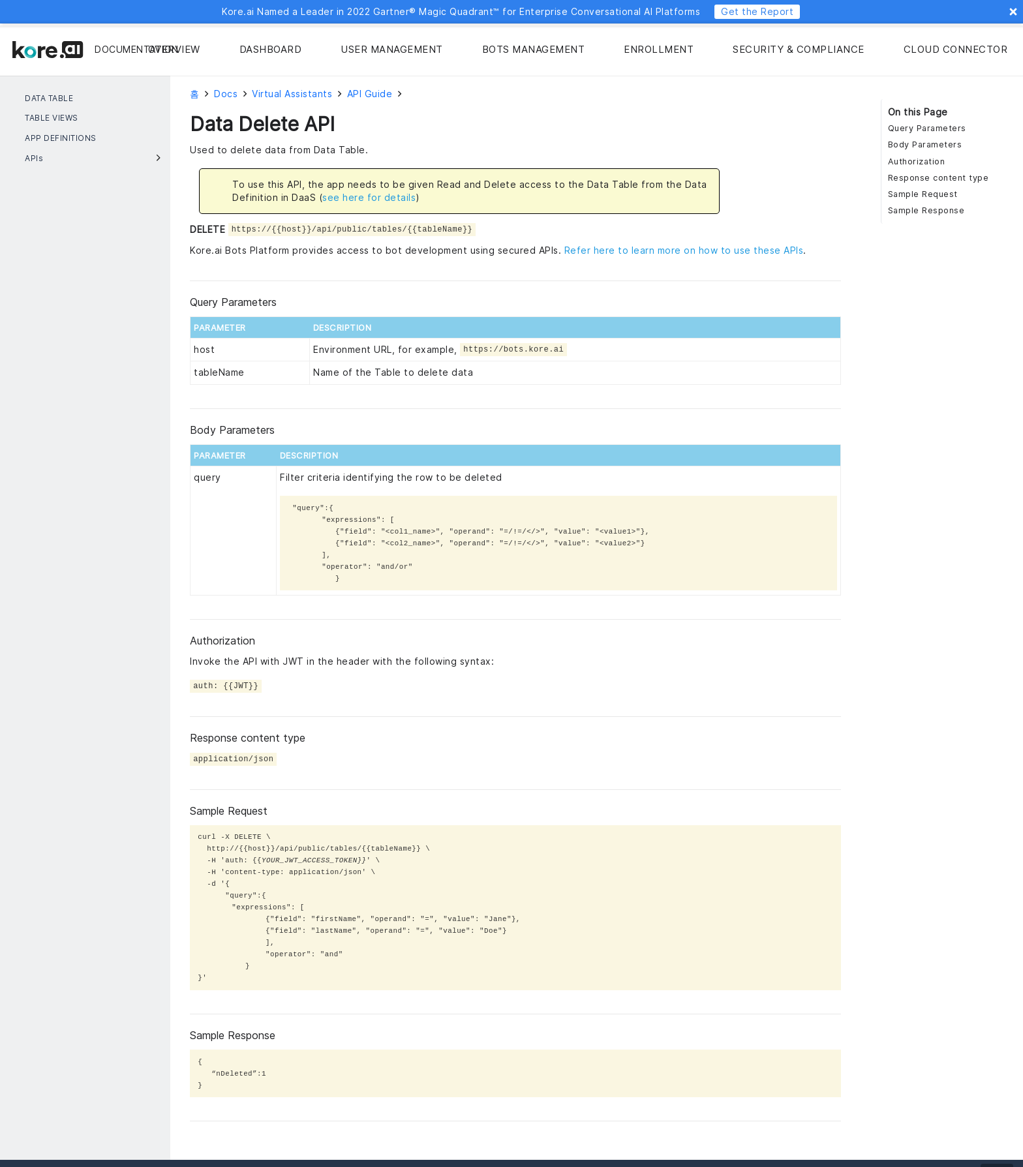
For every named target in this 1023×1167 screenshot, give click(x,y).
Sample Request (923, 194)
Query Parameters (927, 128)
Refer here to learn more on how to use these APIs (684, 250)
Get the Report (757, 11)
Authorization (916, 161)
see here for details (369, 197)
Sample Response (926, 210)
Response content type (938, 178)
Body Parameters (925, 144)
